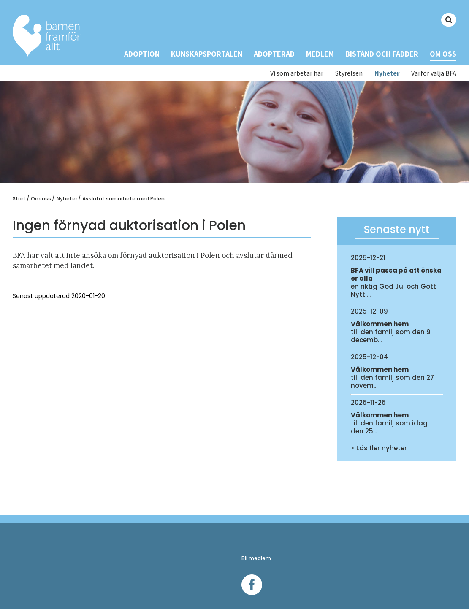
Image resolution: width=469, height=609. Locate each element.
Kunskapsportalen (206, 54)
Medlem (320, 54)
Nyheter (386, 73)
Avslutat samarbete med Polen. (124, 198)
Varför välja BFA (433, 73)
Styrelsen (349, 73)
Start (19, 198)
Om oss (443, 54)
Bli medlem (256, 558)
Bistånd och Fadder (381, 54)
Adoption (142, 54)
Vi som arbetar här (296, 73)
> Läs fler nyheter (379, 448)
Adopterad (274, 54)
